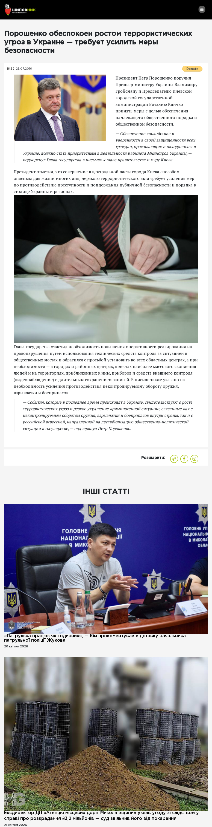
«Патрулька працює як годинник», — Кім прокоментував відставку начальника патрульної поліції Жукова (95, 638)
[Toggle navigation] (202, 9)
